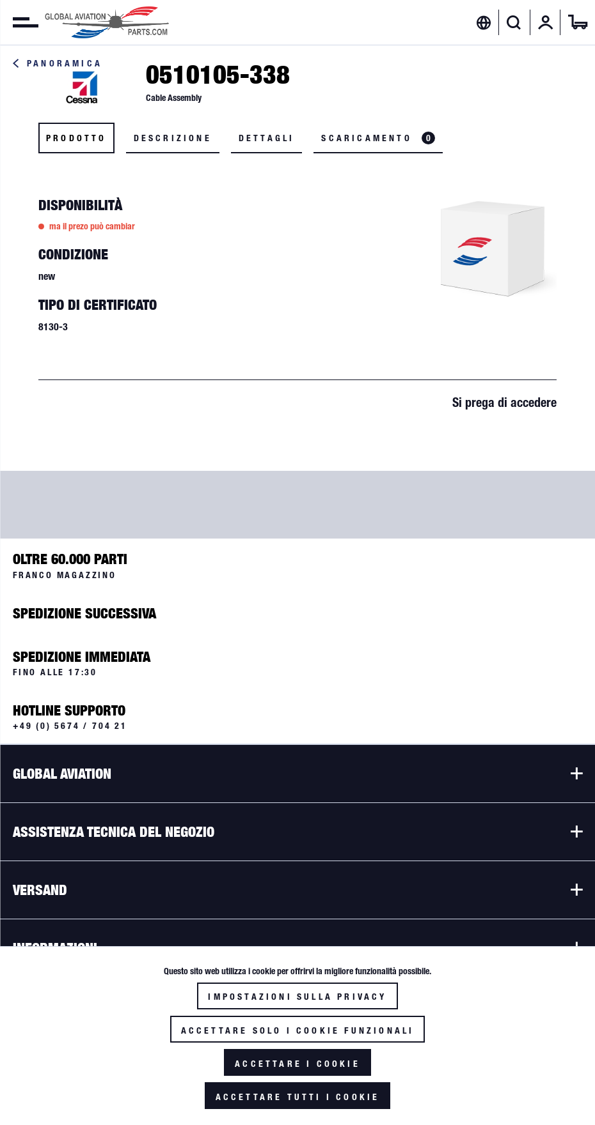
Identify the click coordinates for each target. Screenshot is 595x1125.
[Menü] (19, 22)
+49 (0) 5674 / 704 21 (70, 726)
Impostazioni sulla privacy (297, 996)
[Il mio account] (545, 22)
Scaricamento (378, 138)
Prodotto (76, 138)
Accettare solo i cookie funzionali (298, 1030)
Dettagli (267, 138)
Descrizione (173, 138)
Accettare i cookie (297, 1064)
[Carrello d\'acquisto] (577, 22)
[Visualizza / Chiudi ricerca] (514, 22)
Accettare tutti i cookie (298, 1097)
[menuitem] (19, 22)
